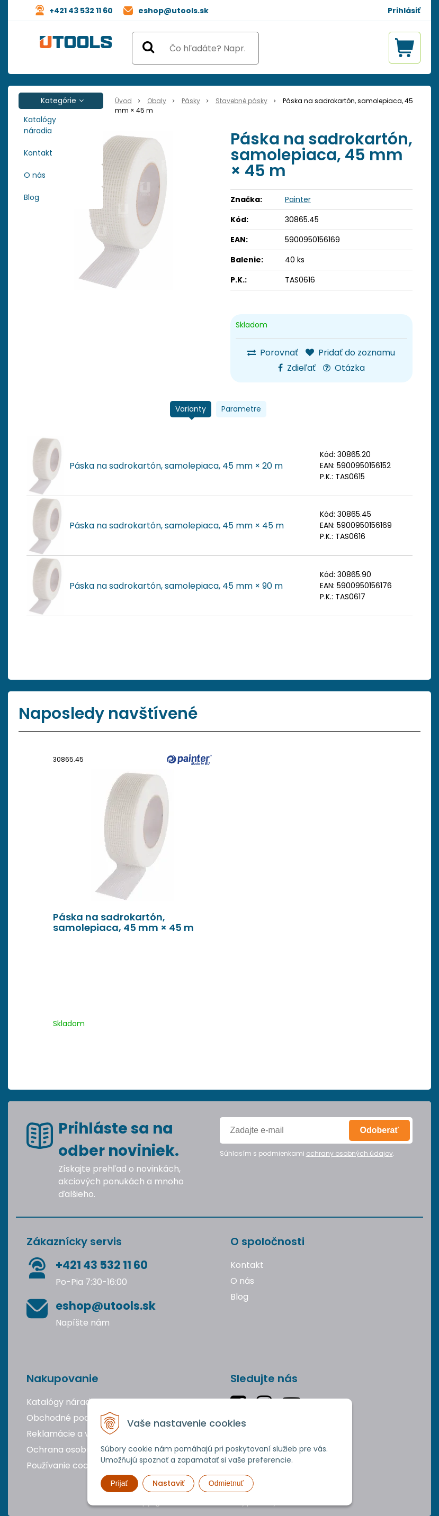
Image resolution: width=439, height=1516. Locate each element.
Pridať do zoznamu (350, 352)
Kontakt (38, 153)
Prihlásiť (404, 10)
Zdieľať (297, 368)
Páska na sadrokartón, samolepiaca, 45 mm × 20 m (176, 466)
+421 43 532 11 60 (81, 10)
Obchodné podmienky (73, 1418)
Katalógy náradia (40, 125)
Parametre (241, 409)
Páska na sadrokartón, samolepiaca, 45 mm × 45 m (176, 525)
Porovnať (272, 352)
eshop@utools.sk (173, 10)
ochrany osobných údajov (349, 1153)
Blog (31, 197)
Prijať (119, 1483)
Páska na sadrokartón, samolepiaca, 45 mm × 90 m (176, 586)
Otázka (344, 368)
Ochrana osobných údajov (81, 1450)
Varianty (190, 409)
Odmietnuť (226, 1483)
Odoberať (379, 1130)
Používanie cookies (65, 1465)
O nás (35, 175)
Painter (298, 199)
